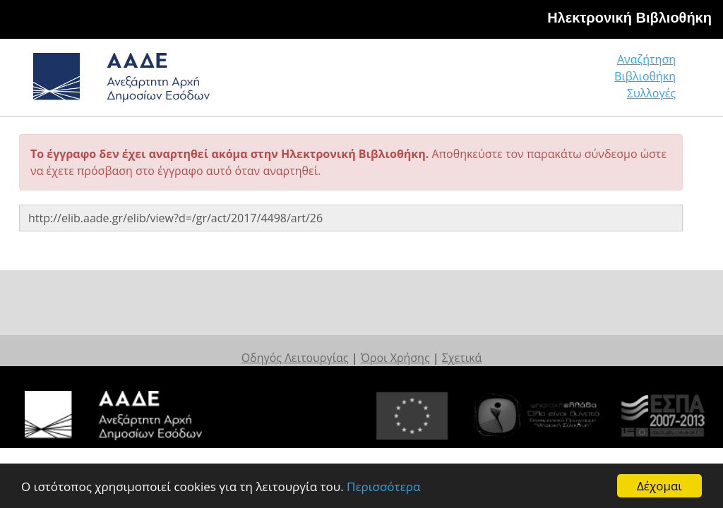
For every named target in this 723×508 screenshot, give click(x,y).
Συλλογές (651, 93)
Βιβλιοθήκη (645, 76)
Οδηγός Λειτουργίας (295, 357)
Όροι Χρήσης (395, 357)
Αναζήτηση (646, 59)
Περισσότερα (383, 486)
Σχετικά (462, 357)
